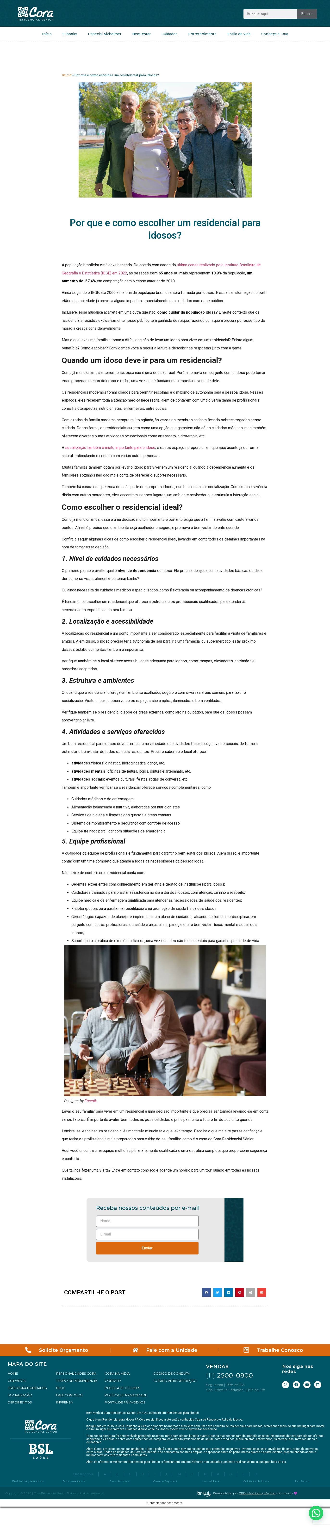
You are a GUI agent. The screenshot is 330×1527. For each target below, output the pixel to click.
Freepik (91, 1101)
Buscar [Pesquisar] (307, 14)
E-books (69, 34)
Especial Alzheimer (104, 34)
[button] (206, 1292)
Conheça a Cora (274, 34)
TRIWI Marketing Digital (257, 1510)
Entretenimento (202, 34)
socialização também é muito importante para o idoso (110, 447)
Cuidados (169, 34)
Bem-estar (141, 34)
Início (47, 34)
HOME (13, 1373)
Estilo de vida (238, 34)
